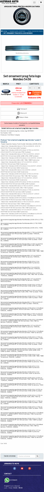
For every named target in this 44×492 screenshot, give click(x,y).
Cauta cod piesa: (10, 456)
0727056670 (13, 480)
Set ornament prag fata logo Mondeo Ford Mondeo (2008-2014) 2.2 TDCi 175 (22, 220)
